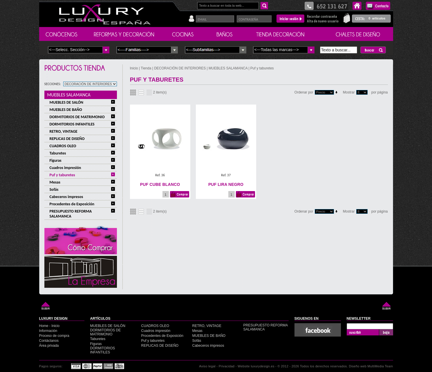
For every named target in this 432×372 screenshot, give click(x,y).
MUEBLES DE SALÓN (67, 102)
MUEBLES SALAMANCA (69, 95)
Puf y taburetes (62, 174)
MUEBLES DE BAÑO (66, 109)
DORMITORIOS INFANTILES (72, 124)
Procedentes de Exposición (72, 204)
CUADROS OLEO (63, 145)
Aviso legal (207, 366)
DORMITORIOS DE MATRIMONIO (77, 116)
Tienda (146, 68)
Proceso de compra (54, 336)
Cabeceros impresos (66, 196)
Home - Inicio (49, 326)
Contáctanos (49, 341)
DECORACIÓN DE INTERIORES (180, 68)
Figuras (56, 160)
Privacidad (227, 366)
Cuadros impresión (65, 167)
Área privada (49, 346)
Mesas (55, 182)
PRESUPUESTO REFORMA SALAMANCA (71, 214)
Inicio (134, 68)
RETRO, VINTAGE (63, 131)
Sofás (54, 189)
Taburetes (58, 153)
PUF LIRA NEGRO (225, 184)
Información (48, 331)
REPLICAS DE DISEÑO (67, 138)
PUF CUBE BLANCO (160, 184)
